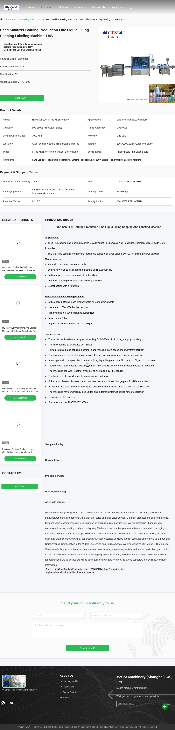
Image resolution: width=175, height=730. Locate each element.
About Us (80, 7)
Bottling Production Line (33, 19)
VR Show (63, 7)
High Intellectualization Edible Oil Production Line (70, 572)
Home (30, 7)
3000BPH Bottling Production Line (107, 569)
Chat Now (22, 97)
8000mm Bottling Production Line (71, 569)
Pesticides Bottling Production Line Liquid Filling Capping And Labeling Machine (18, 452)
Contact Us (98, 7)
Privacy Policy (24, 727)
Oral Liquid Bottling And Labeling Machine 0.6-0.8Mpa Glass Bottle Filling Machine (20, 270)
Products (46, 7)
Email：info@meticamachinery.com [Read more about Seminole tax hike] (19, 690)
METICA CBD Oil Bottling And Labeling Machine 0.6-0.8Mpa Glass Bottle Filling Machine (20, 331)
